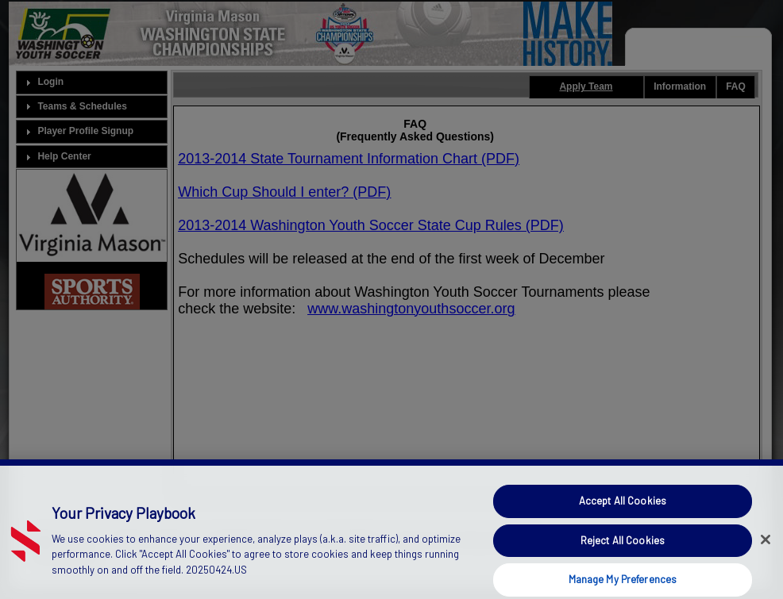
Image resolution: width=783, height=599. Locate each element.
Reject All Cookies (622, 549)
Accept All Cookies (622, 510)
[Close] (765, 549)
